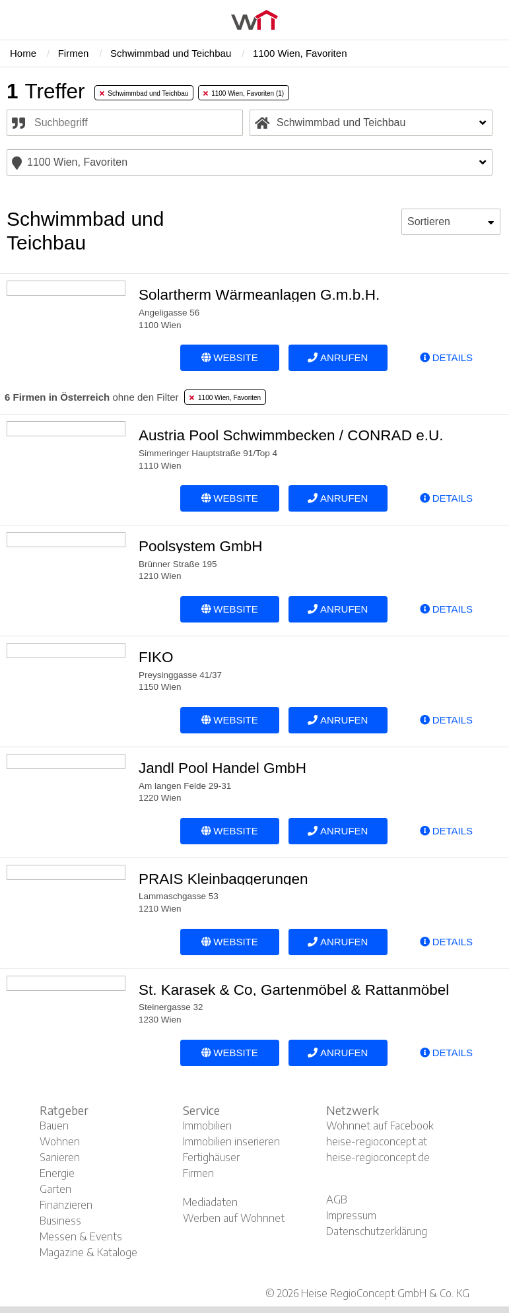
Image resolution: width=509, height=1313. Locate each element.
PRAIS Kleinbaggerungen (223, 879)
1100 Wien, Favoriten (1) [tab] (244, 93)
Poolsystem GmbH (201, 546)
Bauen (54, 1125)
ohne (91, 397)
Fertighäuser (211, 1157)
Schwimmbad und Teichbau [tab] (144, 93)
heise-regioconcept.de (378, 1157)
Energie (57, 1173)
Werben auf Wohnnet (234, 1218)
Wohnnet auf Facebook (380, 1125)
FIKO (156, 657)
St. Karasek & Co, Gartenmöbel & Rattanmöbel (294, 990)
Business (60, 1220)
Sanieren (60, 1157)
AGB (336, 1199)
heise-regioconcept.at (376, 1141)
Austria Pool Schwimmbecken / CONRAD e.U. (291, 435)
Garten (55, 1188)
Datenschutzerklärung (376, 1231)
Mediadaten (210, 1202)
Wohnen (60, 1141)
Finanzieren (66, 1204)
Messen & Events (81, 1236)
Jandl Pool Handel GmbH (222, 768)
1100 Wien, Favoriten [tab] (225, 397)
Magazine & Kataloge (88, 1252)
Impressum (351, 1215)
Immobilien (207, 1125)
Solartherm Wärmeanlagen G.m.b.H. (259, 294)
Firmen (198, 1173)
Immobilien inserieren (231, 1141)
